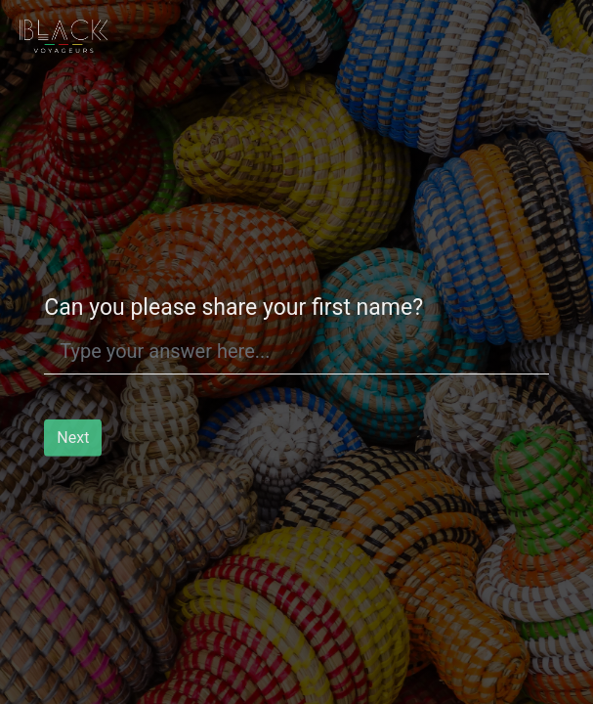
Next (73, 440)
